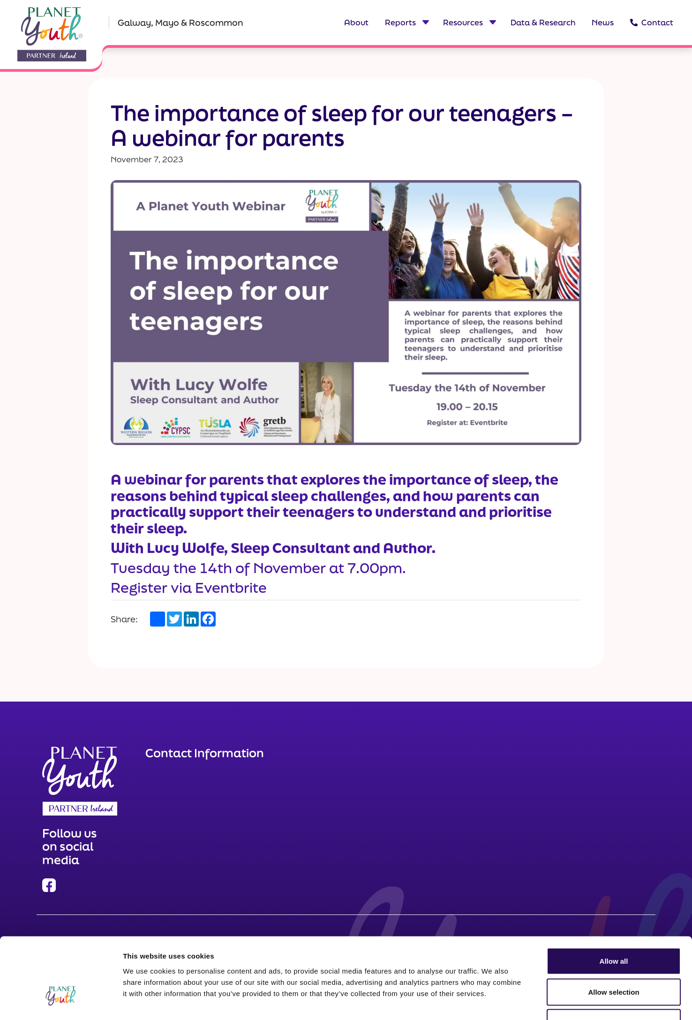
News (603, 22)
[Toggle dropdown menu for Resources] (492, 22)
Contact (651, 22)
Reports (400, 22)
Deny (614, 958)
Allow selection (613, 928)
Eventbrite (231, 587)
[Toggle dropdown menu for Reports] (425, 22)
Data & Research (543, 22)
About (356, 22)
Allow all (614, 897)
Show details (492, 1001)
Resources (463, 22)
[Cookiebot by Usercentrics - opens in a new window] (61, 1002)
